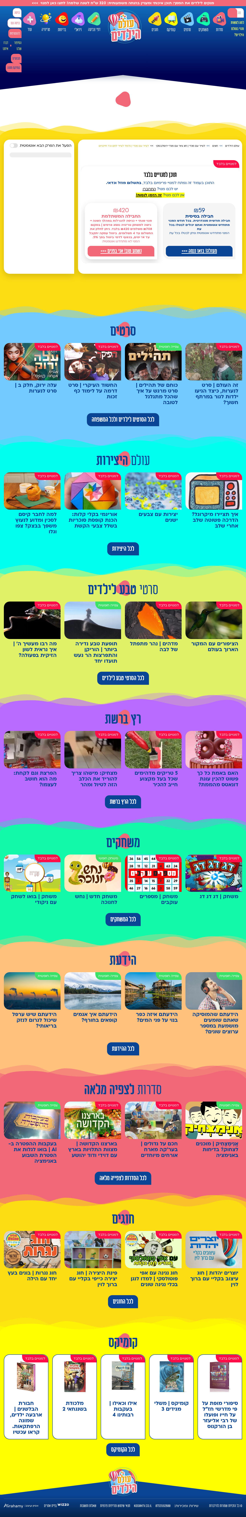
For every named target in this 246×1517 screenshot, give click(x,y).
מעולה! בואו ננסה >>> (199, 251)
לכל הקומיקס (123, 1449)
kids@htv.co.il (143, 1506)
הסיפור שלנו (18, 46)
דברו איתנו (5, 46)
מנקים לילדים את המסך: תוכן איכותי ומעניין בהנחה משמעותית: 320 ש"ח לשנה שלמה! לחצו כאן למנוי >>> (123, 3)
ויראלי (78, 22)
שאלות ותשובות (88, 1506)
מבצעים (16, 59)
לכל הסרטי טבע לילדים (123, 678)
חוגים (155, 22)
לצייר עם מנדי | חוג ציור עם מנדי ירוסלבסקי (180, 146)
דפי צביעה (94, 22)
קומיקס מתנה (13, 68)
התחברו (149, 188)
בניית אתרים (50, 1506)
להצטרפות (15, 34)
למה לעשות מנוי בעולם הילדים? (237, 28)
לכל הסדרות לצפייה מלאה (123, 1178)
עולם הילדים (232, 146)
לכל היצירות (123, 549)
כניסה (17, 13)
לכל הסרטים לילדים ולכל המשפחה (123, 419)
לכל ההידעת (123, 1049)
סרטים (187, 22)
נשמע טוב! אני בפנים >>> (121, 251)
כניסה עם (15, 23)
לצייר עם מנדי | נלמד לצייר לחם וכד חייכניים (124, 146)
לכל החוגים (123, 1301)
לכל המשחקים (123, 919)
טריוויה (45, 22)
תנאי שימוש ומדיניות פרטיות (115, 1506)
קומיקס (171, 22)
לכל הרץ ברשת (123, 802)
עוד (29, 22)
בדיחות (62, 22)
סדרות (219, 22)
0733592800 (162, 1506)
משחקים (203, 22)
